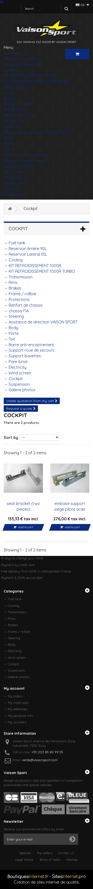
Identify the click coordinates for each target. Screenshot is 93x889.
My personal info (20, 716)
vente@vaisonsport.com (40, 760)
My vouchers (17, 722)
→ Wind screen (17, 372)
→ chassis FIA (16, 310)
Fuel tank (12, 53)
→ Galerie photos (19, 389)
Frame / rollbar (17, 103)
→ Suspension (17, 384)
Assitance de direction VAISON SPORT (38, 132)
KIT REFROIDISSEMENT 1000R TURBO (37, 81)
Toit (7, 149)
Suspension (14, 194)
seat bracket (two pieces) (23, 506)
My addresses (18, 709)
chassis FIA (14, 120)
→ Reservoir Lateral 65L (25, 254)
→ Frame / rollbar (20, 293)
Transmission (16, 87)
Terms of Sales (49, 860)
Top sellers (44, 853)
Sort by (11, 437)
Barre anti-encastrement (26, 154)
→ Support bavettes (22, 355)
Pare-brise (13, 171)
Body (8, 137)
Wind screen (15, 183)
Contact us (66, 853)
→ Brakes (12, 288)
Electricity (13, 177)
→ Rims (10, 282)
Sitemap (72, 860)
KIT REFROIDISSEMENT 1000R (30, 75)
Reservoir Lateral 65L (23, 64)
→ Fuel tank (14, 242)
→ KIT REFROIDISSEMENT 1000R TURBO (39, 271)
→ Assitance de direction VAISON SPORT (41, 321)
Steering (11, 126)
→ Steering (14, 316)
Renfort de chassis (21, 115)
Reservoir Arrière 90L (23, 58)
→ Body (11, 327)
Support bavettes (20, 166)
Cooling (11, 70)
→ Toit (9, 339)
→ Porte (11, 333)
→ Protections (17, 299)
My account (14, 688)
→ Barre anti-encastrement (29, 344)
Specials (25, 853)
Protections (14, 109)
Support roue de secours (26, 160)
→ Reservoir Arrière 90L (25, 248)
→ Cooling (13, 259)
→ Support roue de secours (29, 350)
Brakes (10, 98)
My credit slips (18, 703)
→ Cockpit (13, 378)
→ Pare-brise (16, 361)
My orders (15, 696)
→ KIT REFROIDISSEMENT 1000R (32, 265)
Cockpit (11, 188)
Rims (8, 92)
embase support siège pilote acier (69, 506)
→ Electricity (15, 367)
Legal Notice (24, 860)
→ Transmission (18, 276)
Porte (9, 143)
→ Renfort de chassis (23, 305)
